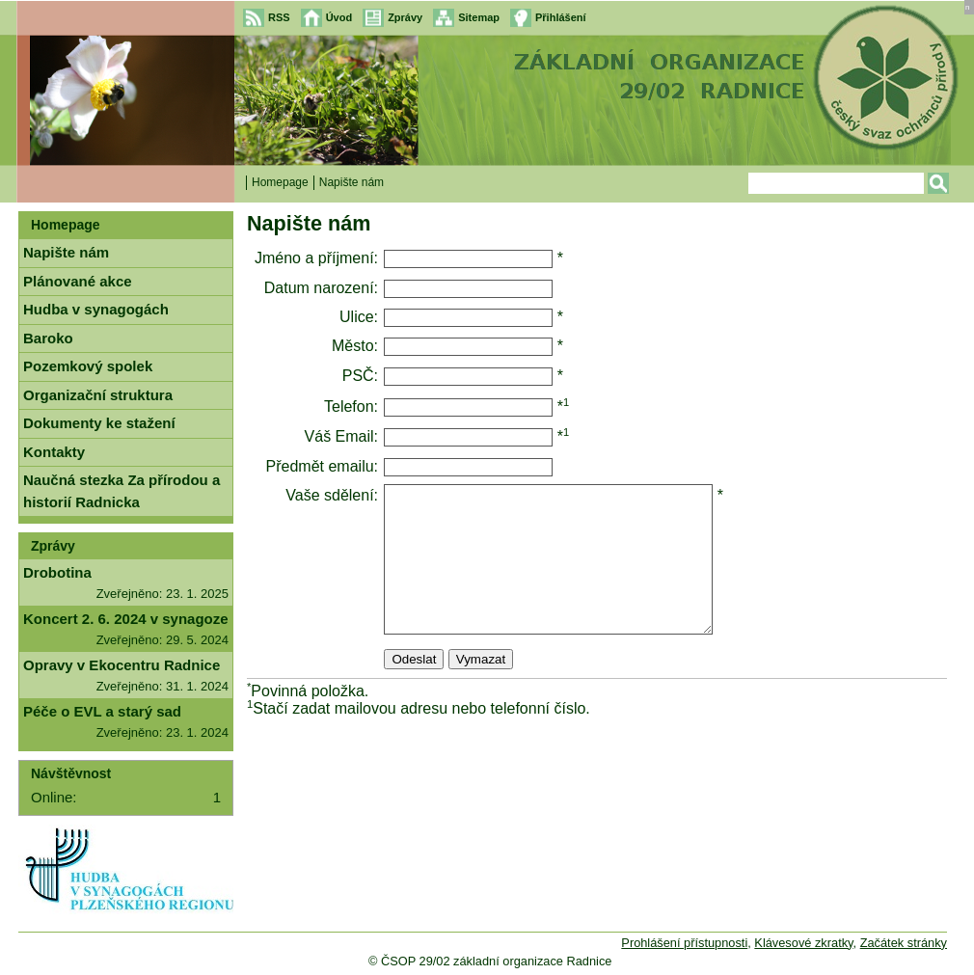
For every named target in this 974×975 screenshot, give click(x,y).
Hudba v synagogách (96, 309)
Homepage (280, 182)
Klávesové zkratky (803, 942)
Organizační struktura (98, 395)
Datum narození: (321, 288)
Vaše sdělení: (331, 495)
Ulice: (358, 317)
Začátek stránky (903, 942)
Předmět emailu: (322, 466)
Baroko (48, 338)
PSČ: (360, 375)
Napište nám (66, 252)
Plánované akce (77, 281)
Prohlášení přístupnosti (684, 942)
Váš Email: (341, 436)
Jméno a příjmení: (316, 258)
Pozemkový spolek (87, 366)
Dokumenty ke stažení (99, 423)
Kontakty (54, 452)
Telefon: (351, 406)
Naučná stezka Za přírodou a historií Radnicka (121, 491)
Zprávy (53, 546)
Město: (355, 346)
